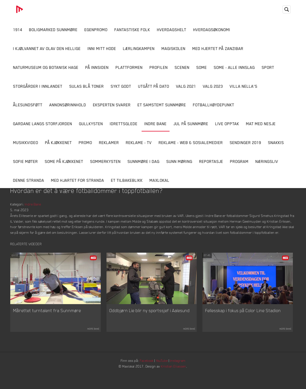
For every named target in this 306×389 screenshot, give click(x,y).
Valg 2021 (186, 86)
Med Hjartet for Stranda (77, 180)
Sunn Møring (179, 161)
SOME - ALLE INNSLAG (234, 67)
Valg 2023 (213, 86)
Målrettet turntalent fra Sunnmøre (47, 323)
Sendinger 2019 (245, 142)
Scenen (182, 67)
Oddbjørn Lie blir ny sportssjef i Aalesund (149, 323)
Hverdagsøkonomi (211, 29)
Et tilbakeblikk (127, 180)
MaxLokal (160, 180)
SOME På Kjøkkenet (64, 161)
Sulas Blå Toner (86, 86)
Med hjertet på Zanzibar (217, 48)
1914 (17, 29)
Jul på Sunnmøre (191, 123)
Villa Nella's (243, 86)
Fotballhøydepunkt (213, 104)
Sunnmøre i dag (144, 161)
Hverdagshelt (171, 29)
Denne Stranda (28, 180)
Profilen (159, 67)
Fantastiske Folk (132, 29)
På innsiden (97, 67)
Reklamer (109, 142)
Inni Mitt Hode (102, 48)
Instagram (182, 373)
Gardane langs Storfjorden (42, 123)
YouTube (163, 373)
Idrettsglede (124, 123)
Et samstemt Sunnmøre (162, 104)
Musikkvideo (25, 142)
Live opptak (227, 123)
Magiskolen (174, 48)
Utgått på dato (153, 86)
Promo (85, 142)
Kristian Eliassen (177, 380)
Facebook (146, 373)
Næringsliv (266, 161)
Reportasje (211, 161)
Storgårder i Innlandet (38, 86)
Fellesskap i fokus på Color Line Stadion (243, 323)
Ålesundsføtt (28, 104)
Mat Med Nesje (261, 123)
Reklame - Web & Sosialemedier (191, 142)
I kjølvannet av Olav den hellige (47, 48)
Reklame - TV (139, 142)
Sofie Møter (25, 161)
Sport (268, 67)
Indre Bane (155, 123)
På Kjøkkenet (58, 142)
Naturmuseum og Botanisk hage (45, 67)
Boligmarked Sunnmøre (53, 29)
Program (239, 161)
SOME (201, 67)
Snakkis (276, 142)
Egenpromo (96, 29)
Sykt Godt (121, 86)
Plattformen (129, 67)
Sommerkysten (105, 161)
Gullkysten (91, 123)
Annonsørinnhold (67, 104)
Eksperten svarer (112, 104)
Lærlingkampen (139, 48)
